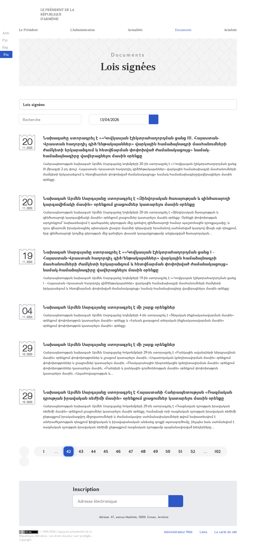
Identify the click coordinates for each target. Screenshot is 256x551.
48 (143, 451)
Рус (5, 40)
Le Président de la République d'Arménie (57, 14)
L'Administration (82, 29)
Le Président (28, 29)
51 (180, 451)
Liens (203, 532)
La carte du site (225, 532)
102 (217, 451)
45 (105, 451)
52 (193, 451)
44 (93, 451)
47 (130, 451)
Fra (6, 54)
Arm (5, 33)
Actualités (135, 29)
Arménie (230, 29)
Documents (183, 29)
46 (118, 451)
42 (68, 451)
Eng (5, 47)
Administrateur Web (178, 532)
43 (81, 451)
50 (167, 451)
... (95, 119)
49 (155, 451)
